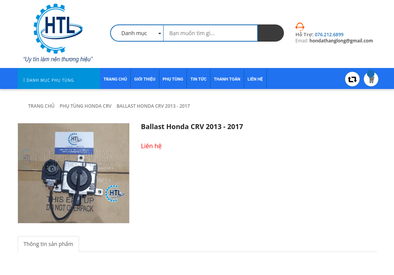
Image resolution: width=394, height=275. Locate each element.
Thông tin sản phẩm (48, 243)
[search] (271, 33)
